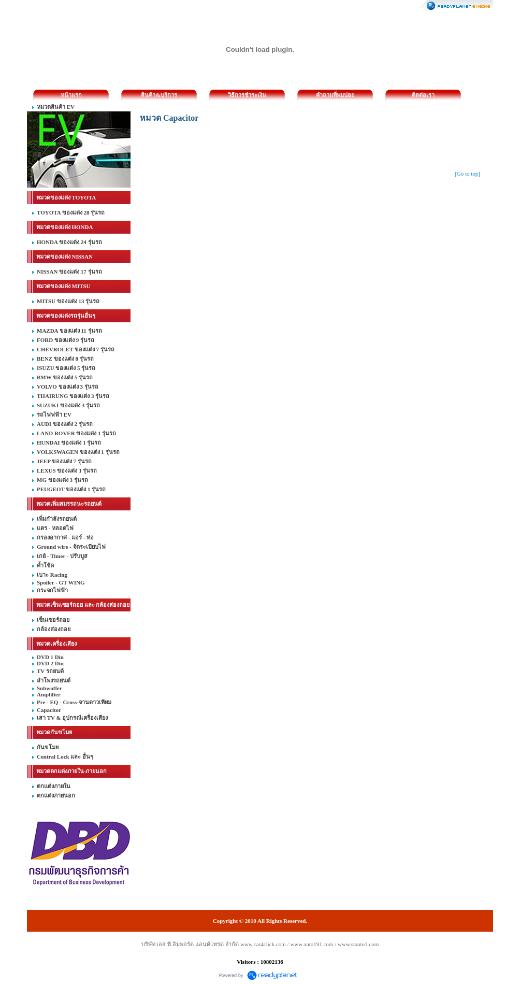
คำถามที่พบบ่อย (335, 95)
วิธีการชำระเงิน (247, 95)
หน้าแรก (71, 95)
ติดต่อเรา (423, 95)
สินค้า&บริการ (159, 95)
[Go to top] (467, 173)
